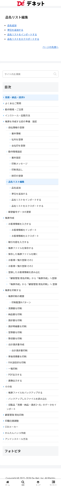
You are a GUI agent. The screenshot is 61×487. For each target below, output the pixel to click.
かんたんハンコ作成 (15, 432)
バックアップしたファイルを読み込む (27, 398)
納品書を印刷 (15, 314)
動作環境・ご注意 (14, 109)
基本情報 (16, 133)
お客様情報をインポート (24, 229)
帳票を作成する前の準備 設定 (21, 121)
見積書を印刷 (15, 308)
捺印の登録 (17, 175)
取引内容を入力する (18, 242)
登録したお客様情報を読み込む (24, 272)
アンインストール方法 (16, 438)
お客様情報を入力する (19, 223)
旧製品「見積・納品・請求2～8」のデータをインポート (31, 407)
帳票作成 (9, 217)
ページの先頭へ (50, 47)
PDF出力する (15, 374)
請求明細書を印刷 (17, 326)
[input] (30, 74)
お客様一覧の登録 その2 (20, 266)
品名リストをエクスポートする (23, 39)
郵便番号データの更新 (19, 211)
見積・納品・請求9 (15, 97)
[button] (55, 74)
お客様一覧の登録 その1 (20, 260)
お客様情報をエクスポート (25, 235)
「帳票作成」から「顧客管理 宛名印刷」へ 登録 (32, 284)
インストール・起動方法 (17, 115)
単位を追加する (15, 29)
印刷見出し (17, 169)
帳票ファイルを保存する (20, 248)
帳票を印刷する (13, 290)
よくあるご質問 (13, 103)
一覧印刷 (12, 368)
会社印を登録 (18, 145)
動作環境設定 (15, 151)
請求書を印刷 (15, 320)
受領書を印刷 (15, 332)
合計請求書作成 (16, 344)
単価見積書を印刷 (17, 356)
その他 (8, 386)
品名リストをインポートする (22, 34)
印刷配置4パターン (21, 302)
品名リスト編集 (16, 181)
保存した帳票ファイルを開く (23, 254)
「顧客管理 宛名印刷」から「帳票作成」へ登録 (32, 278)
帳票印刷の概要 (16, 296)
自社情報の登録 (16, 127)
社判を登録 (17, 139)
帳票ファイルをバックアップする (25, 392)
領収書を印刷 (15, 338)
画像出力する (15, 380)
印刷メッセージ (19, 163)
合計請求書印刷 (19, 350)
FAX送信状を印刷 (17, 362)
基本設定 (16, 157)
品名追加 (11, 25)
